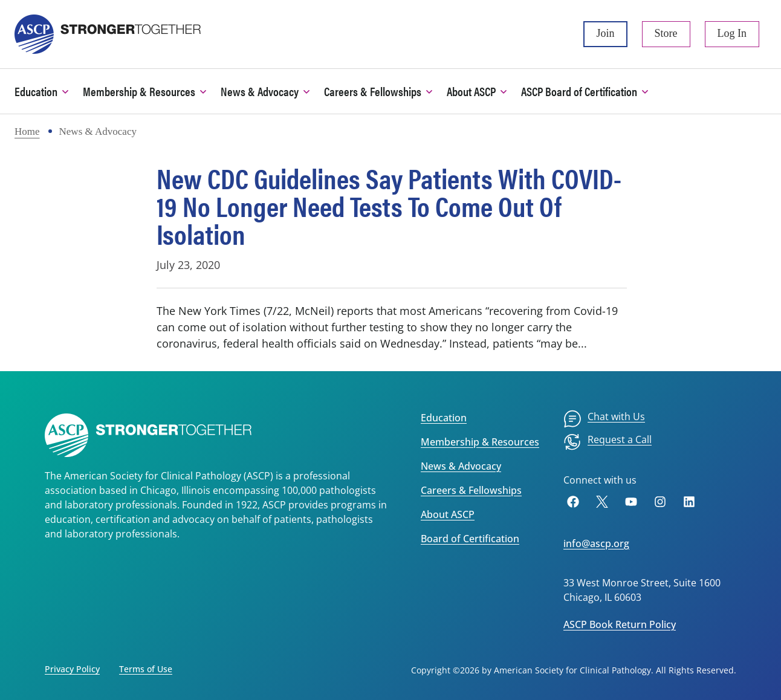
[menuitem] (604, 419)
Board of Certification (470, 538)
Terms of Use (145, 669)
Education (444, 417)
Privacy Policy (72, 669)
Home (27, 131)
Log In (732, 33)
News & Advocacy (461, 466)
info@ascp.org (596, 543)
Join (605, 33)
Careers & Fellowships (471, 490)
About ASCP (448, 514)
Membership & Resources (480, 442)
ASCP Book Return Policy (619, 624)
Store (666, 33)
